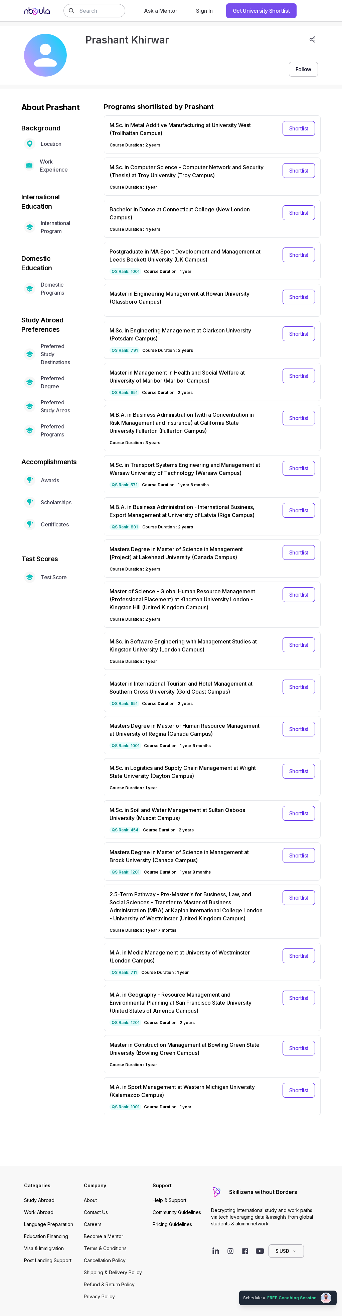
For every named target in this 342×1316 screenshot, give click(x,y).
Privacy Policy (99, 1296)
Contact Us (96, 1212)
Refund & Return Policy (109, 1284)
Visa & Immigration (44, 1248)
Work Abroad (38, 1212)
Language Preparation (48, 1224)
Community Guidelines (177, 1212)
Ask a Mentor (160, 10)
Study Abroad (39, 1200)
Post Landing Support (47, 1260)
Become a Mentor (103, 1236)
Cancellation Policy (105, 1260)
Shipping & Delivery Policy (113, 1272)
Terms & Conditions (105, 1248)
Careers (93, 1224)
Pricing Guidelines (172, 1224)
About (90, 1200)
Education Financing (46, 1236)
